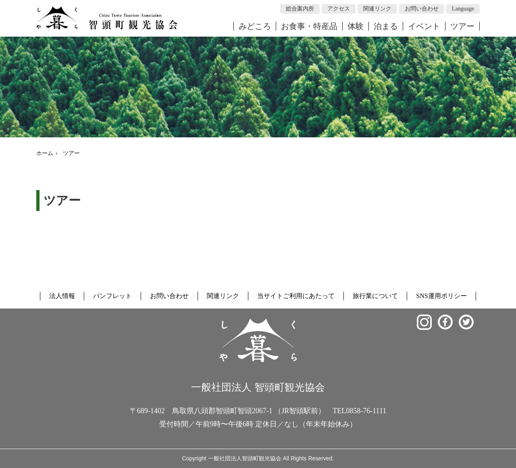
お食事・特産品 (309, 26)
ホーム (44, 153)
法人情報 (62, 295)
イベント (424, 26)
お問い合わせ (422, 9)
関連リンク (377, 9)
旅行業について (375, 295)
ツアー (462, 26)
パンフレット (112, 295)
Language (463, 9)
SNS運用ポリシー (441, 295)
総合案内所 (300, 9)
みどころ (255, 26)
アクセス (338, 9)
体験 (355, 26)
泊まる (386, 26)
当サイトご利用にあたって (296, 295)
